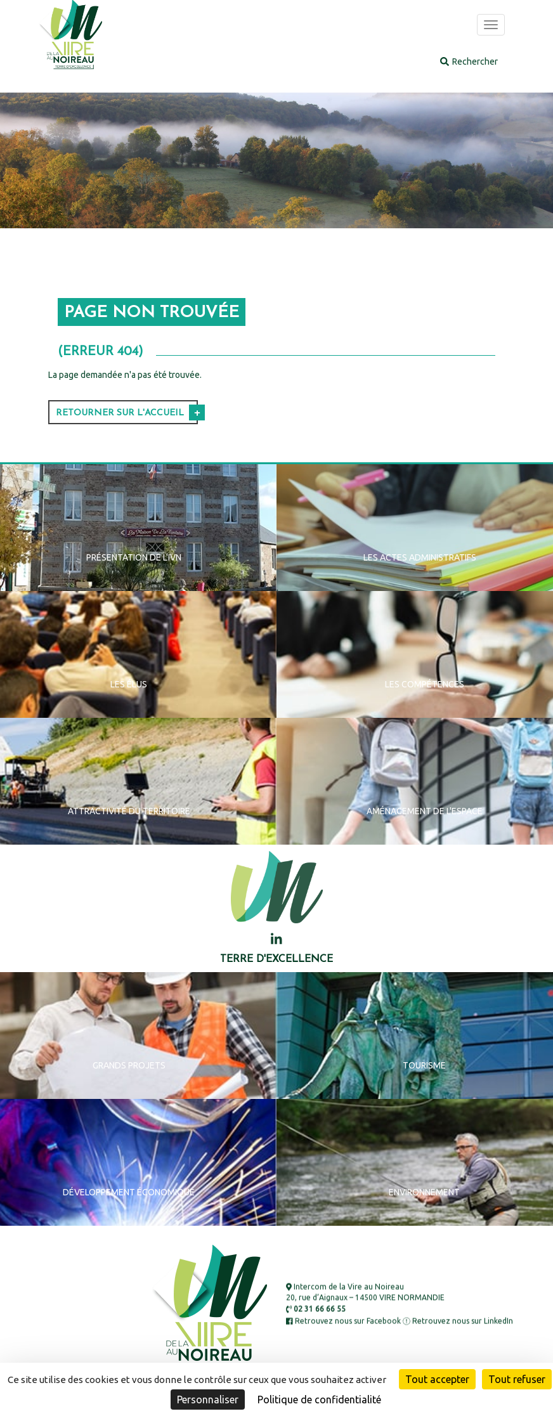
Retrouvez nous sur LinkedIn (458, 1320)
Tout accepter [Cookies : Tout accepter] (437, 1379)
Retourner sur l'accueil (120, 413)
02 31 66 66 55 (316, 1309)
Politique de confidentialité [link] (319, 1399)
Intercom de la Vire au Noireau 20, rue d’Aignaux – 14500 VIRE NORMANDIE (365, 1291)
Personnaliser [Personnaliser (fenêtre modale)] (207, 1399)
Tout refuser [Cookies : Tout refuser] (516, 1379)
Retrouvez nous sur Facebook (343, 1320)
